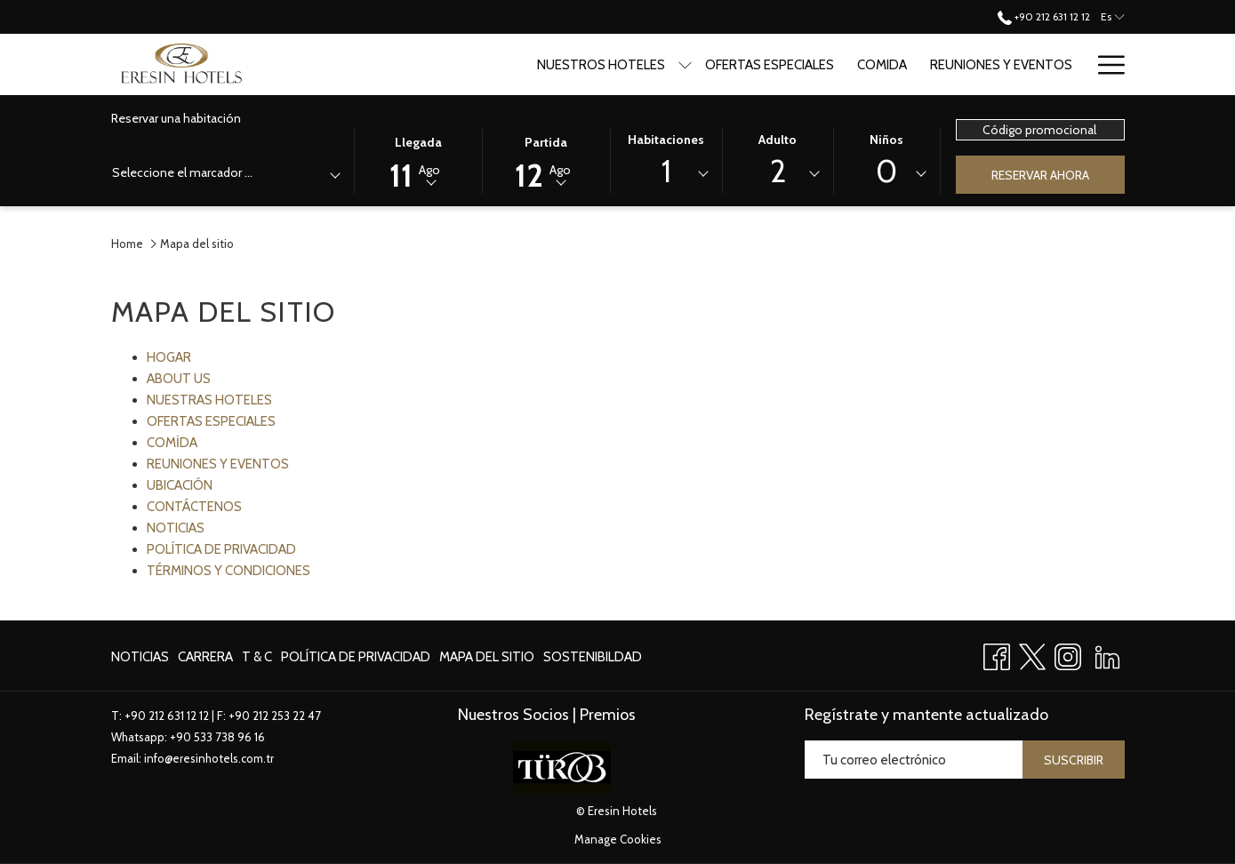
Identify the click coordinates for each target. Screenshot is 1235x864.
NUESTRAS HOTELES (209, 400)
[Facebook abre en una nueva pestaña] (996, 653)
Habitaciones (666, 140)
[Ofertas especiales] (753, 64)
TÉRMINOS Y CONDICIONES (228, 571)
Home (127, 243)
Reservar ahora (1040, 175)
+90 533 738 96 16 (217, 737)
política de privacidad (355, 657)
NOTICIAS (175, 528)
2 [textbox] (778, 171)
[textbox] (183, 173)
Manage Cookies (618, 839)
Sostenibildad (592, 657)
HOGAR (169, 357)
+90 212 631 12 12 (166, 715)
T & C (257, 657)
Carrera (205, 657)
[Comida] (865, 64)
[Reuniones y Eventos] (984, 64)
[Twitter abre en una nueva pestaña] (1032, 653)
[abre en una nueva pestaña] (562, 766)
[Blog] (1095, 64)
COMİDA (172, 443)
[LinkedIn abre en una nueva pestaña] (1107, 653)
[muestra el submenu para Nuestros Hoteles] (668, 64)
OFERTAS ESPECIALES (211, 421)
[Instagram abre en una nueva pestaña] (1068, 653)
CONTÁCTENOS (194, 507)
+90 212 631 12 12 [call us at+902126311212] (1044, 16)
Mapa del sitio (486, 657)
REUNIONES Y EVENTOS (218, 464)
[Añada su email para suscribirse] (913, 759)
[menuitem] (142, 656)
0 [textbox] (886, 171)
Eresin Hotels (622, 811)
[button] (418, 160)
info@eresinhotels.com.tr (209, 758)
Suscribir (1073, 760)
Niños (886, 140)
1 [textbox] (666, 171)
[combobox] (226, 176)
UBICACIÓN (180, 485)
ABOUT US (179, 379)
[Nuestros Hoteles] (583, 64)
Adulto (777, 140)
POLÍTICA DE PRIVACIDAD (221, 549)
